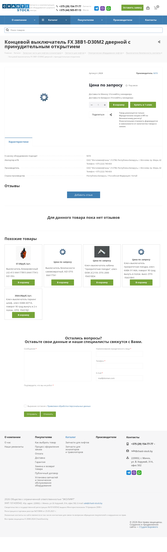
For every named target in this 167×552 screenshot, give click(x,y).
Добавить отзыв (84, 194)
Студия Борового (148, 526)
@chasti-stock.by (144, 451)
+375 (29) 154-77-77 (142, 444)
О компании (13, 437)
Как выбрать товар (45, 442)
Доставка (40, 457)
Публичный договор (46, 473)
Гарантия (40, 461)
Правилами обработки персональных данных (69, 406)
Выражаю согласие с (59, 406)
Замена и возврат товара (45, 467)
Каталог (71, 437)
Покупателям (43, 437)
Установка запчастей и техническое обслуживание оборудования (46, 481)
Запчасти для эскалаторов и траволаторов (74, 449)
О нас (8, 442)
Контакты (132, 437)
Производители (106, 437)
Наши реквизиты (14, 446)
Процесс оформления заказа (47, 448)
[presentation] (47, 393)
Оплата (39, 453)
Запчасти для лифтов (77, 442)
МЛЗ (155, 73)
